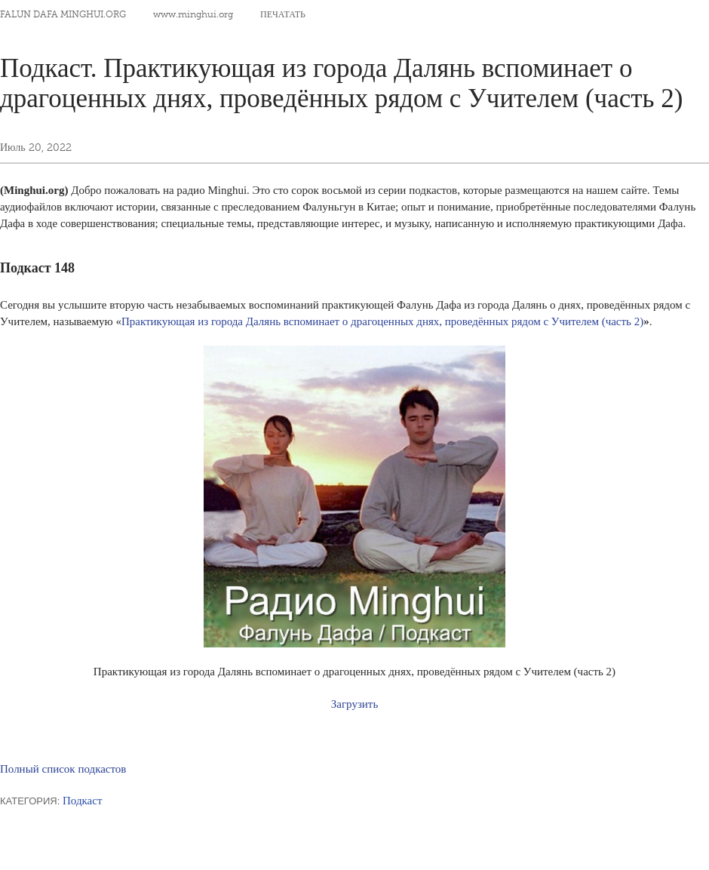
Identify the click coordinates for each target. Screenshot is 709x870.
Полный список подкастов (63, 769)
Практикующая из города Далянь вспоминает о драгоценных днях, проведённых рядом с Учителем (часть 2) (382, 321)
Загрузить (354, 704)
